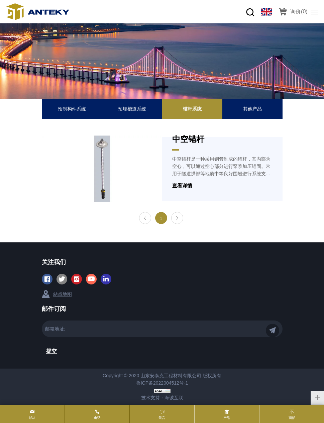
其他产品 (252, 109)
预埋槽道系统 (132, 109)
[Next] (177, 218)
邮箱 (32, 418)
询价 (299, 11)
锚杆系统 (192, 109)
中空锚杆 (188, 139)
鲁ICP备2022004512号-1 (162, 383)
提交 (51, 351)
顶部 (292, 418)
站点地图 (62, 294)
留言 (161, 418)
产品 (226, 418)
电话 (97, 418)
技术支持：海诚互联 (162, 397)
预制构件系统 (72, 109)
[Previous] (145, 218)
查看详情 (182, 185)
